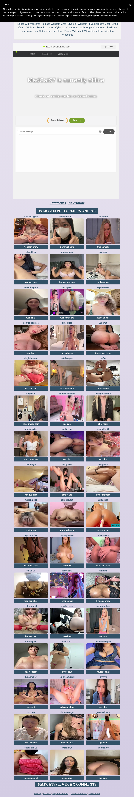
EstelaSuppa (67, 358)
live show (67, 672)
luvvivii (103, 677)
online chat (103, 282)
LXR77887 (31, 712)
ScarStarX (67, 641)
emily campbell (67, 677)
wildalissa (103, 500)
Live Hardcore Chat (99, 24)
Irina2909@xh (31, 216)
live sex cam (31, 388)
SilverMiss (67, 323)
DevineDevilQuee (103, 641)
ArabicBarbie (31, 429)
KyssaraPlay (31, 535)
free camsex (103, 247)
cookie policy (119, 12)
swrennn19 (66, 748)
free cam (67, 424)
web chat (30, 318)
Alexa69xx (31, 252)
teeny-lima (103, 464)
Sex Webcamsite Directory (48, 31)
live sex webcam (67, 282)
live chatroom (103, 495)
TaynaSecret (103, 287)
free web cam (67, 388)
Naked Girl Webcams (28, 24)
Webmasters (94, 793)
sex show (67, 778)
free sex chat (30, 601)
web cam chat (31, 459)
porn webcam (67, 247)
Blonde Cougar (67, 712)
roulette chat (103, 672)
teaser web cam (103, 353)
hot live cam (31, 495)
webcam (103, 636)
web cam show (67, 707)
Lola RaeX (103, 252)
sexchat (31, 707)
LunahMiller (31, 677)
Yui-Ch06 (103, 323)
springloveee (67, 535)
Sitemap (37, 793)
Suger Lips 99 (30, 748)
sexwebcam (67, 353)
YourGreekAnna (103, 393)
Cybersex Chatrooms (66, 27)
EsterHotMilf (31, 606)
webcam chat (67, 318)
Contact (47, 793)
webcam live (67, 742)
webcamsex (103, 318)
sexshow (30, 353)
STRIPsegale (30, 641)
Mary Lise (67, 464)
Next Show (76, 203)
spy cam (103, 742)
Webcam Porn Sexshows (39, 27)
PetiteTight (31, 464)
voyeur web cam (31, 424)
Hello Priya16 (67, 500)
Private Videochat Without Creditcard (83, 31)
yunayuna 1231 (67, 216)
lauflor (103, 358)
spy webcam (31, 672)
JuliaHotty (103, 216)
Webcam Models (79, 793)
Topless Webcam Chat (54, 24)
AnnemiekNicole (67, 393)
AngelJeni (31, 393)
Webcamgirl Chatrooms (92, 27)
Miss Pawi (67, 287)
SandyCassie (67, 606)
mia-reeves (103, 535)
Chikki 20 (30, 571)
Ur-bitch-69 (103, 748)
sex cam (103, 778)
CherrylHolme (103, 606)
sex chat (67, 459)
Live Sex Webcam (77, 24)
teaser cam (103, 388)
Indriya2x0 (67, 571)
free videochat (31, 778)
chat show (31, 530)
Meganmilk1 (31, 500)
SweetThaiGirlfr (31, 287)
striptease (67, 495)
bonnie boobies (31, 323)
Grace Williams (103, 712)
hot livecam (31, 742)
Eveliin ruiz (67, 429)
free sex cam (31, 282)
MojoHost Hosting (60, 793)
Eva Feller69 (103, 429)
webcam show (31, 247)
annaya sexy (67, 252)
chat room (103, 424)
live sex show (103, 601)
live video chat (31, 565)
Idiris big (103, 571)
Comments (58, 203)
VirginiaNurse (30, 358)
